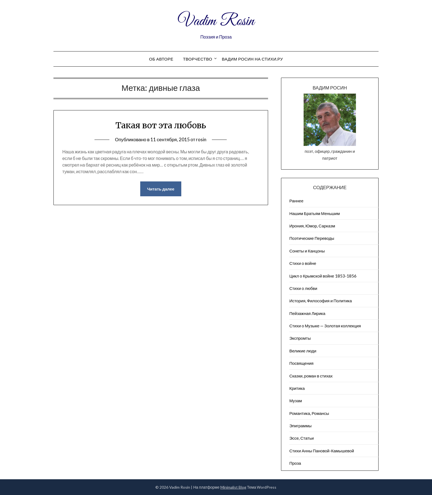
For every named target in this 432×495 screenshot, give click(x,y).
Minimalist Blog (233, 487)
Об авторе (161, 58)
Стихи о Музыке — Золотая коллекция (325, 325)
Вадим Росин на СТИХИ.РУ (252, 58)
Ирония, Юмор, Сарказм (312, 225)
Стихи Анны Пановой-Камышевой (321, 450)
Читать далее (160, 188)
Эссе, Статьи (301, 438)
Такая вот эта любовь (160, 125)
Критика (297, 388)
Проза (295, 463)
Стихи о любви (303, 288)
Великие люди (302, 350)
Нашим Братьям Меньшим (314, 213)
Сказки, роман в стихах (311, 375)
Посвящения (301, 363)
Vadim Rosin (216, 21)
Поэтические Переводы (311, 238)
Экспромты (300, 338)
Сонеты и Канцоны (307, 250)
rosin (201, 139)
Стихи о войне (302, 263)
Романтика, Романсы (309, 413)
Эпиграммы (300, 425)
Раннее (296, 200)
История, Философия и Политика (320, 300)
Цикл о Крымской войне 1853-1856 (323, 275)
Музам (295, 400)
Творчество (197, 58)
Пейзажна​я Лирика (307, 313)
